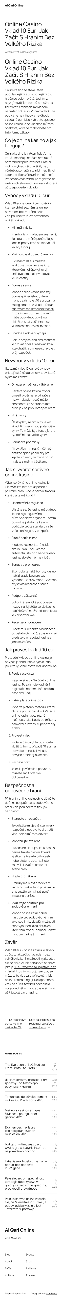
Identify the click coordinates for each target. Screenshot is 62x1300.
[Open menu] (55, 5)
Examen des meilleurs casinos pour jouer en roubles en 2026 (20, 1131)
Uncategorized (29, 51)
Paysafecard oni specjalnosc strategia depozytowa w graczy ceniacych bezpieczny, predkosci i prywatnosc (26, 1183)
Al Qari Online (14, 5)
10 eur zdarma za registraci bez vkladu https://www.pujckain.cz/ (33, 309)
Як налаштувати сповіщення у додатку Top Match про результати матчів (26, 1083)
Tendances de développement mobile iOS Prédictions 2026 (26, 1098)
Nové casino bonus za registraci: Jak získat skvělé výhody (42, 1023)
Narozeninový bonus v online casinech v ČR (15, 1023)
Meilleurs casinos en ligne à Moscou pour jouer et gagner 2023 (23, 1114)
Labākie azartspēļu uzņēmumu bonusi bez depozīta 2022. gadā (26, 1165)
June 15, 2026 (54, 1083)
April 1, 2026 (54, 1098)
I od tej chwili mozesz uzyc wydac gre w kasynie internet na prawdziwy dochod (25, 1148)
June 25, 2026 (54, 1066)
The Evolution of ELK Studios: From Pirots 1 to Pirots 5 (25, 1066)
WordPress (51, 1293)
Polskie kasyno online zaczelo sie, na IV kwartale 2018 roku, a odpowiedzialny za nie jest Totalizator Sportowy (25, 1204)
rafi (18, 51)
